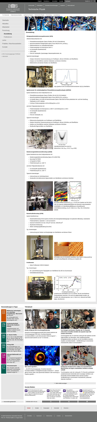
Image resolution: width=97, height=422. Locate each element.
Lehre (4, 40)
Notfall (28, 408)
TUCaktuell (28, 307)
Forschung (5, 30)
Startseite (5, 20)
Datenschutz (49, 415)
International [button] (70, 5)
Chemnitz (66, 408)
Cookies (59, 415)
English (40, 1)
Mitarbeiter (5, 27)
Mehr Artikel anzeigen (61, 383)
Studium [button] (62, 5)
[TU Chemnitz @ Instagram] (51, 402)
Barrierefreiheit (68, 415)
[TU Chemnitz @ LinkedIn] (69, 402)
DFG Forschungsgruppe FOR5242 (11, 54)
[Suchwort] (74, 1)
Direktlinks (47, 1)
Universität (56, 408)
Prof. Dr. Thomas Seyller (7, 417)
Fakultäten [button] (40, 5)
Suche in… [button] (88, 1)
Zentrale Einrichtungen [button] (51, 5)
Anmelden (54, 1)
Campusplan (46, 408)
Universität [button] (31, 5)
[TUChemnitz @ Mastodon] (87, 402)
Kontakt (61, 1)
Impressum (39, 415)
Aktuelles (5, 23)
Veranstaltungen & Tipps (9, 307)
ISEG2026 (5, 56)
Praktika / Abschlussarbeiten (11, 43)
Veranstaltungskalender (10, 401)
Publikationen (8, 37)
